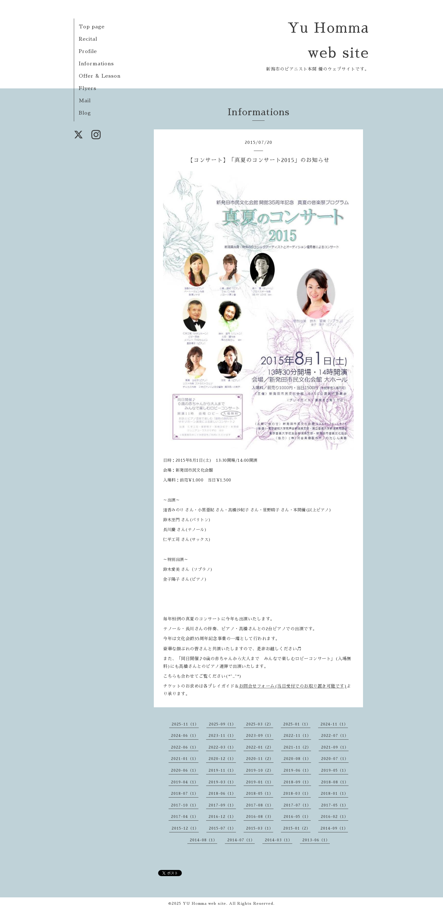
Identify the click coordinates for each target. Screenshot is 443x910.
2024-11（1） (334, 724)
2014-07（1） (241, 840)
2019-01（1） (259, 782)
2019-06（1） (297, 770)
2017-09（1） (222, 805)
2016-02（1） (334, 817)
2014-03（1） (278, 840)
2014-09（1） (334, 828)
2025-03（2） (259, 724)
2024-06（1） (184, 735)
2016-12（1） (222, 817)
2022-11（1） (297, 735)
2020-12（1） (222, 759)
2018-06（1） (222, 793)
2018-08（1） (335, 782)
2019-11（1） (222, 770)
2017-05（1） (334, 805)
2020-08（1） (297, 759)
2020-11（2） (259, 759)
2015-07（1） (222, 828)
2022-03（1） (222, 747)
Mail (85, 100)
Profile (88, 51)
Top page (92, 26)
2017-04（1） (184, 817)
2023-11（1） (222, 735)
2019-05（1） (334, 770)
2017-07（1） (297, 805)
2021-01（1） (184, 759)
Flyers (87, 88)
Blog (85, 113)
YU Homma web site (204, 903)
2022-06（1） (184, 747)
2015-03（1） (259, 828)
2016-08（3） (259, 817)
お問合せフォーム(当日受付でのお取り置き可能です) (293, 686)
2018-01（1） (334, 793)
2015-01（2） (296, 828)
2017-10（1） (184, 805)
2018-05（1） (259, 793)
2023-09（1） (259, 735)
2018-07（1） (184, 793)
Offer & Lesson (100, 76)
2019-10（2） (259, 770)
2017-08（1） (259, 805)
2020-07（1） (335, 759)
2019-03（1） (222, 782)
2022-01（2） (259, 747)
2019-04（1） (184, 782)
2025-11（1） (185, 724)
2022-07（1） (335, 735)
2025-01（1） (296, 724)
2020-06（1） (184, 770)
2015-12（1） (185, 828)
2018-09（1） (297, 782)
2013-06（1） (316, 840)
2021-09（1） (335, 747)
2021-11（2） (297, 747)
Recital (88, 39)
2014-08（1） (203, 840)
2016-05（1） (297, 817)
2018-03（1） (297, 793)
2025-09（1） (222, 724)
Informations (96, 63)
